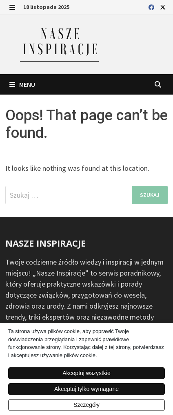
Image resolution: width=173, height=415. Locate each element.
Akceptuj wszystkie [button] (86, 373)
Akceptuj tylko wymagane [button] (86, 389)
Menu (22, 84)
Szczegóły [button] (86, 405)
